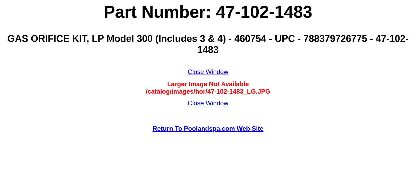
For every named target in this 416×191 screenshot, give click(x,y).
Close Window (208, 71)
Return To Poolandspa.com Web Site (208, 128)
